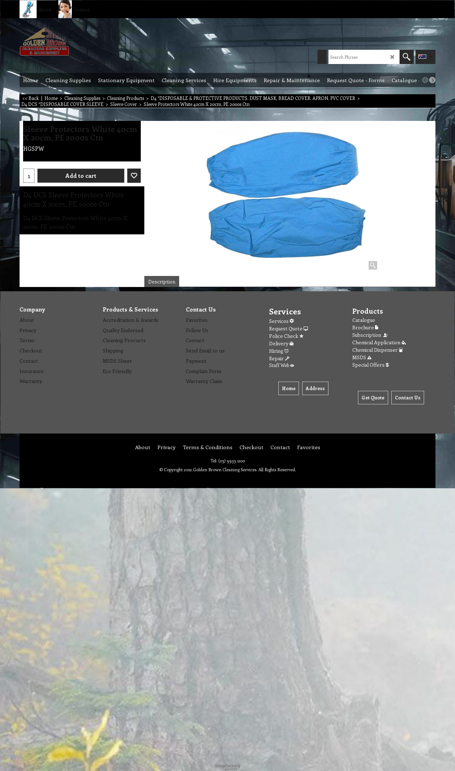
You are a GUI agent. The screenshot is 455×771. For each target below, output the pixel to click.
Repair (279, 358)
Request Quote (288, 328)
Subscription (370, 334)
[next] (432, 80)
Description (161, 281)
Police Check (286, 336)
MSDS (361, 357)
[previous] (425, 80)
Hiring (279, 350)
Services (281, 321)
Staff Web (281, 365)
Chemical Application (379, 342)
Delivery (281, 343)
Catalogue (363, 320)
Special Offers (370, 364)
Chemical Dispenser (377, 349)
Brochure (365, 327)
